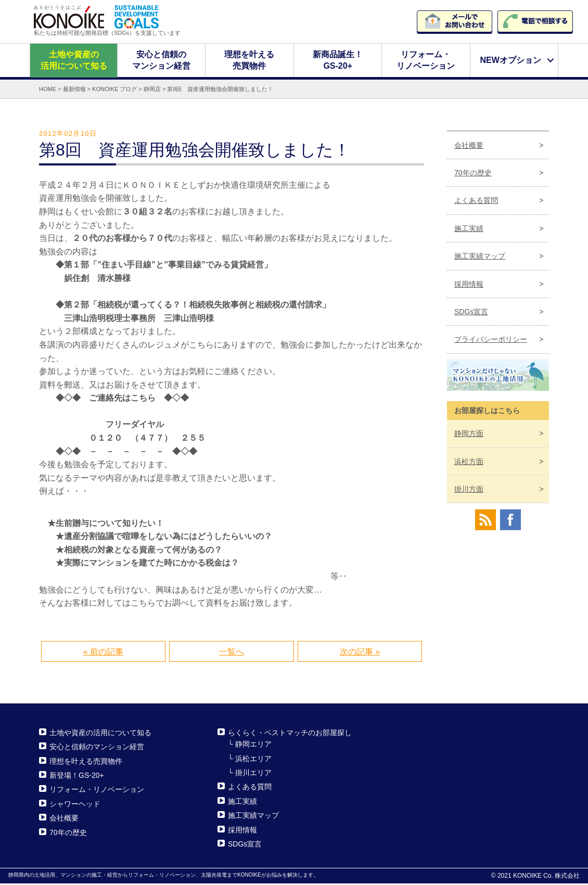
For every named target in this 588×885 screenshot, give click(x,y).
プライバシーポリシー (490, 341)
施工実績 (468, 230)
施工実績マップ (479, 257)
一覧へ (231, 653)
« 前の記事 (103, 653)
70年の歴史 (473, 174)
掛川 (468, 490)
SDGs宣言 (471, 313)
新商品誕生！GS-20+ (338, 61)
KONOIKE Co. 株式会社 (546, 877)
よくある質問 (476, 202)
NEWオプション (510, 61)
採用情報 (468, 285)
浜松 (468, 462)
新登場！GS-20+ (76, 777)
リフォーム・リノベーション (426, 61)
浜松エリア (253, 759)
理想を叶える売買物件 (250, 61)
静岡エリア (253, 745)
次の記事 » (360, 653)
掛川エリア (253, 774)
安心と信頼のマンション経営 (161, 61)
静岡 (468, 435)
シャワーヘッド (74, 805)
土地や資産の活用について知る (73, 61)
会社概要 (468, 146)
